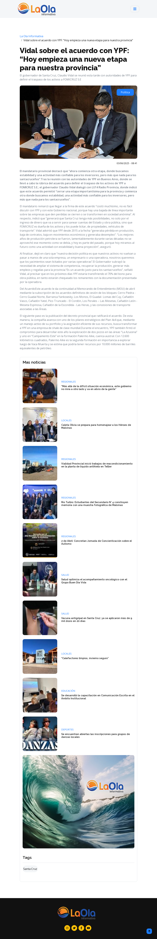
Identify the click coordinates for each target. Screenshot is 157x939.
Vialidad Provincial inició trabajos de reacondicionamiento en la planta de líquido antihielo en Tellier (97, 465)
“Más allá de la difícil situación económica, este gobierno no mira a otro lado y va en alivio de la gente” (96, 387)
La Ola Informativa (31, 36)
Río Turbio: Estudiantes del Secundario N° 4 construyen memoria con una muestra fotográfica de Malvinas (94, 503)
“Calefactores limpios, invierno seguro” (85, 658)
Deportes (67, 729)
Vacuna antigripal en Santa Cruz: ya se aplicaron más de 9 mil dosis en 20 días (96, 619)
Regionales (68, 381)
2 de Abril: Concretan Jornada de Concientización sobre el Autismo (96, 542)
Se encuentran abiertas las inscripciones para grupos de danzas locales (95, 735)
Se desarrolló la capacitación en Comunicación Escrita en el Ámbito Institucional (97, 697)
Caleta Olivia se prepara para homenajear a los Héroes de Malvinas (96, 426)
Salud (65, 574)
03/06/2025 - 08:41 (127, 163)
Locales (66, 420)
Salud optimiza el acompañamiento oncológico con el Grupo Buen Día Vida (94, 581)
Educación (68, 690)
